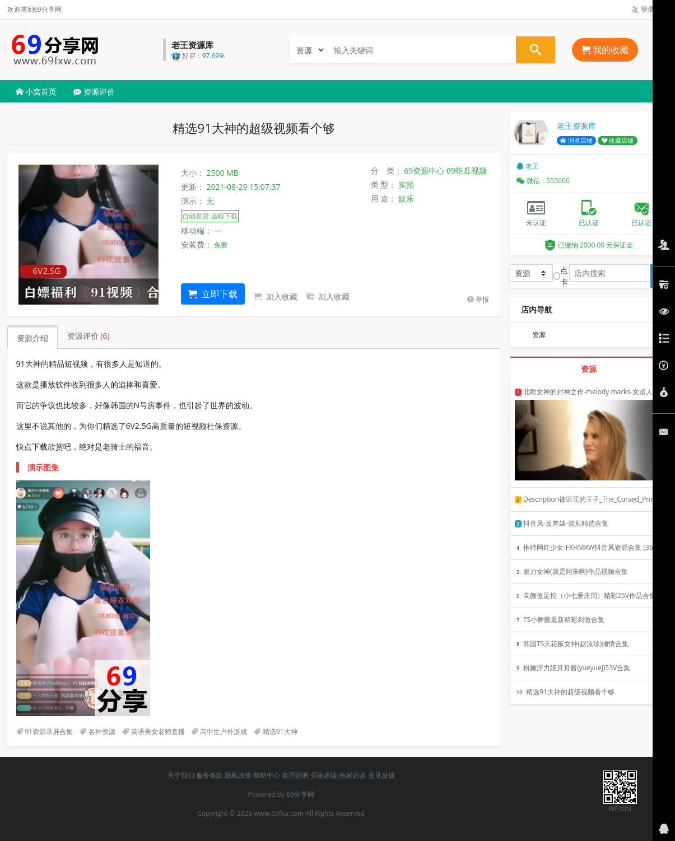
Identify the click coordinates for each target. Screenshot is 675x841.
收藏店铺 (618, 140)
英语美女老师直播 (153, 731)
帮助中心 (266, 775)
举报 (478, 299)
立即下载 (213, 294)
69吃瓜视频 (466, 170)
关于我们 (180, 775)
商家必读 (352, 775)
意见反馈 (381, 775)
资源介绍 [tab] (32, 338)
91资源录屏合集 (44, 731)
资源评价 (94, 91)
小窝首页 (36, 91)
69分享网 (300, 794)
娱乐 (406, 198)
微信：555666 (543, 180)
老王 (527, 166)
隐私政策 (238, 775)
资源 (539, 334)
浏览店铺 (576, 140)
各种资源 (97, 731)
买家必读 (323, 775)
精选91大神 (275, 731)
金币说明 (295, 775)
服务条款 (209, 775)
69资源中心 (424, 170)
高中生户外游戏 (219, 731)
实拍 (406, 184)
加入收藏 (275, 296)
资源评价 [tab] (88, 335)
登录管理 (649, 9)
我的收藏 (605, 50)
